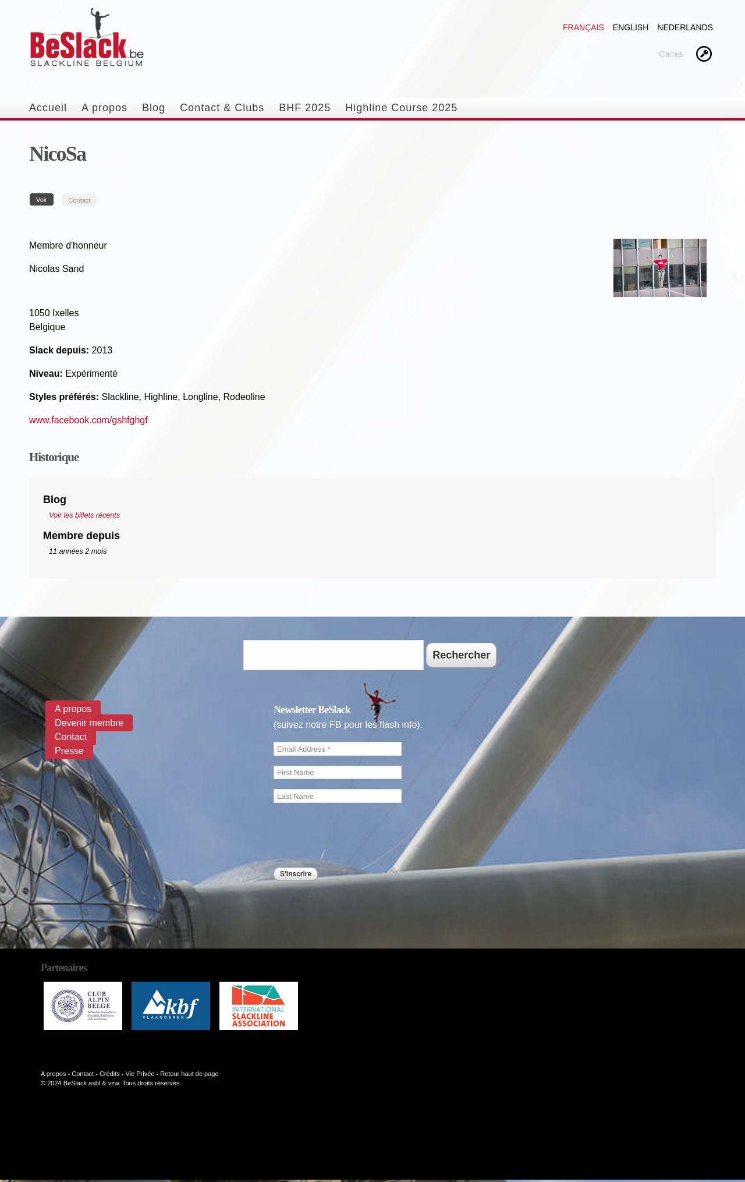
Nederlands (685, 27)
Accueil (48, 108)
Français (583, 27)
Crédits (110, 1073)
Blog (153, 108)
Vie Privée (140, 1073)
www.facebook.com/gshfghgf (88, 420)
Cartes (671, 54)
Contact (79, 200)
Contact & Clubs (222, 108)
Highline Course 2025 (401, 108)
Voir (45, 199)
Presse (69, 751)
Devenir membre (89, 723)
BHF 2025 (305, 108)
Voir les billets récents (84, 515)
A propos (104, 108)
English (630, 27)
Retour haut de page (189, 1073)
